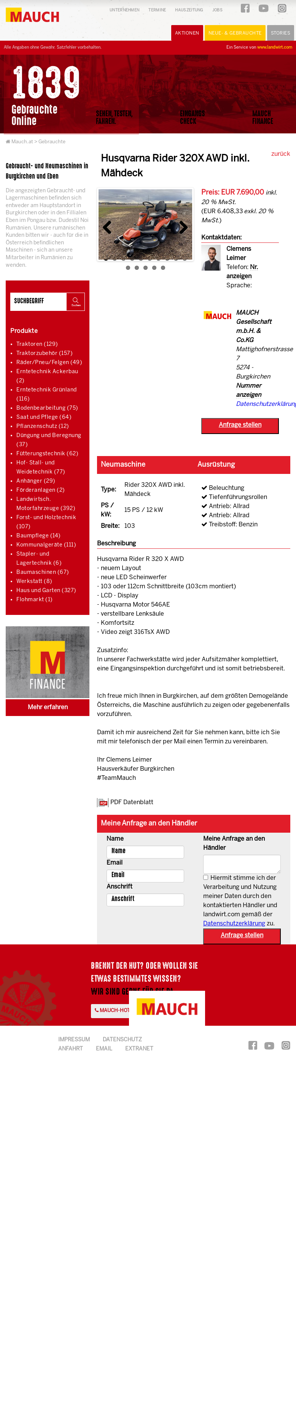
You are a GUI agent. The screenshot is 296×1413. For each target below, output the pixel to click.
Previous (110, 225)
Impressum (74, 1040)
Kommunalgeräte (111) (46, 545)
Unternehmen (124, 10)
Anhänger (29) (36, 481)
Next (180, 225)
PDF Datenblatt (131, 802)
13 (145, 268)
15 (163, 268)
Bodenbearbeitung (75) (47, 408)
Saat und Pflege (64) (44, 417)
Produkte (24, 331)
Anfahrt (70, 1049)
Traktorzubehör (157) (44, 353)
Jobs (217, 10)
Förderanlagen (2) (40, 490)
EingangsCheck (192, 117)
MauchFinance (262, 117)
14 (154, 268)
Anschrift (119, 887)
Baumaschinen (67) (42, 572)
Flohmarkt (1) (34, 599)
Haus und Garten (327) (46, 590)
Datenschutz (122, 1040)
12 (137, 268)
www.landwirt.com (274, 47)
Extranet (139, 1049)
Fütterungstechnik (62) (47, 453)
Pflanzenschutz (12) (42, 426)
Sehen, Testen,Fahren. (114, 117)
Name (115, 839)
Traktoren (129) (37, 344)
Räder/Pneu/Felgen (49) (49, 362)
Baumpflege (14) (38, 536)
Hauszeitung (189, 10)
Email (115, 863)
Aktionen (187, 33)
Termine (157, 10)
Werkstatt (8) (34, 581)
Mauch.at (22, 141)
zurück (280, 154)
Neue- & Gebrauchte (235, 33)
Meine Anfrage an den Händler (234, 843)
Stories (281, 33)
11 (128, 268)
